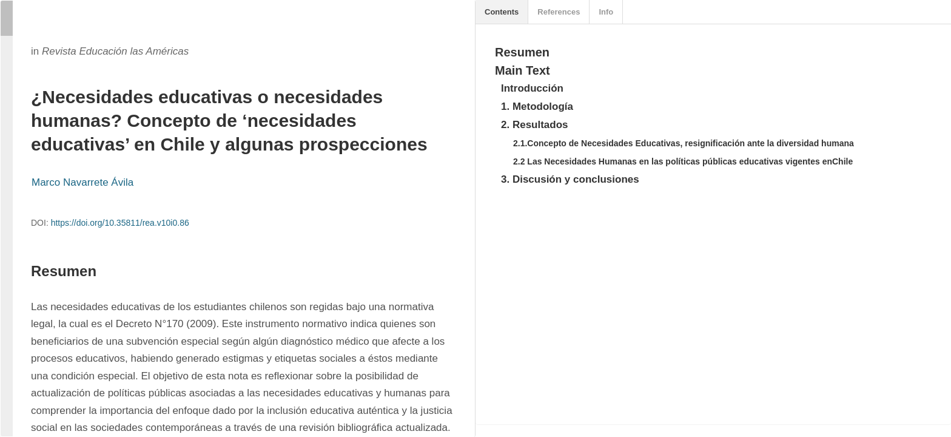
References (558, 11)
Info (606, 11)
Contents (502, 11)
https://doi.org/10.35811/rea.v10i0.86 (120, 223)
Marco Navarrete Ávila (82, 182)
